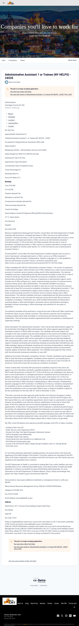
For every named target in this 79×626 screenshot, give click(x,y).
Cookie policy (43, 585)
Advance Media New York (12, 615)
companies (13, 60)
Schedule (11, 117)
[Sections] (3, 3)
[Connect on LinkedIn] (70, 616)
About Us (20, 603)
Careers (56, 603)
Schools (49, 603)
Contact (11, 126)
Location (11, 120)
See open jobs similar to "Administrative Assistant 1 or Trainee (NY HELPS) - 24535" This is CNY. (41, 94)
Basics (10, 114)
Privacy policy (34, 585)
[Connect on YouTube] (74, 616)
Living (27, 603)
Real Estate (34, 603)
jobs (3, 60)
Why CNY (64, 603)
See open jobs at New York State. (21, 92)
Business (42, 603)
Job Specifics (13, 123)
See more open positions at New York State (22, 561)
